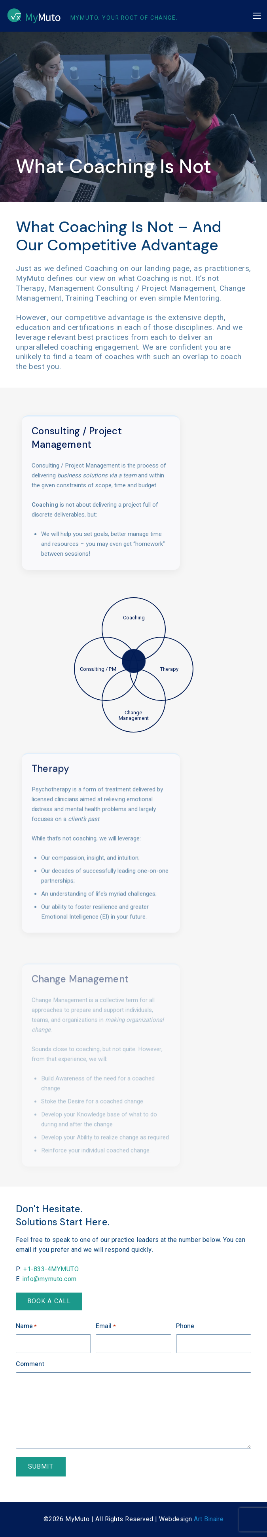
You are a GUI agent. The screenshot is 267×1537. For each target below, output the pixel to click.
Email (105, 1326)
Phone (185, 1326)
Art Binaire (208, 1519)
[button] (257, 16)
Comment (30, 1364)
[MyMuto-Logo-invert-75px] (33, 16)
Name (26, 1326)
